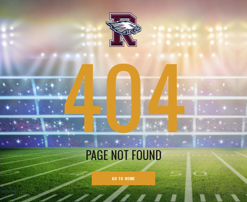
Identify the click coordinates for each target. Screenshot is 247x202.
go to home (123, 178)
